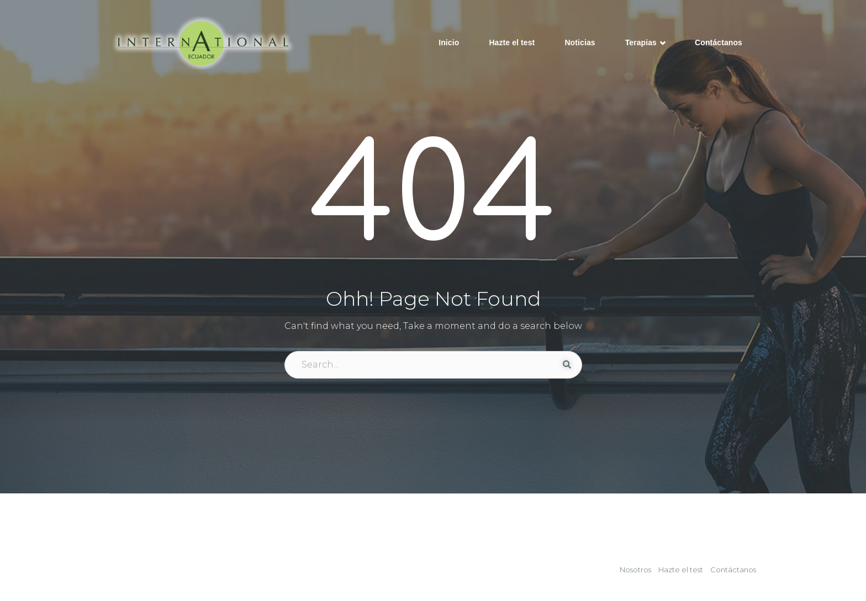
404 (433, 197)
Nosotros (635, 569)
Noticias (579, 42)
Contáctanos (718, 42)
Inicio (449, 42)
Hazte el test (512, 42)
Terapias (645, 43)
